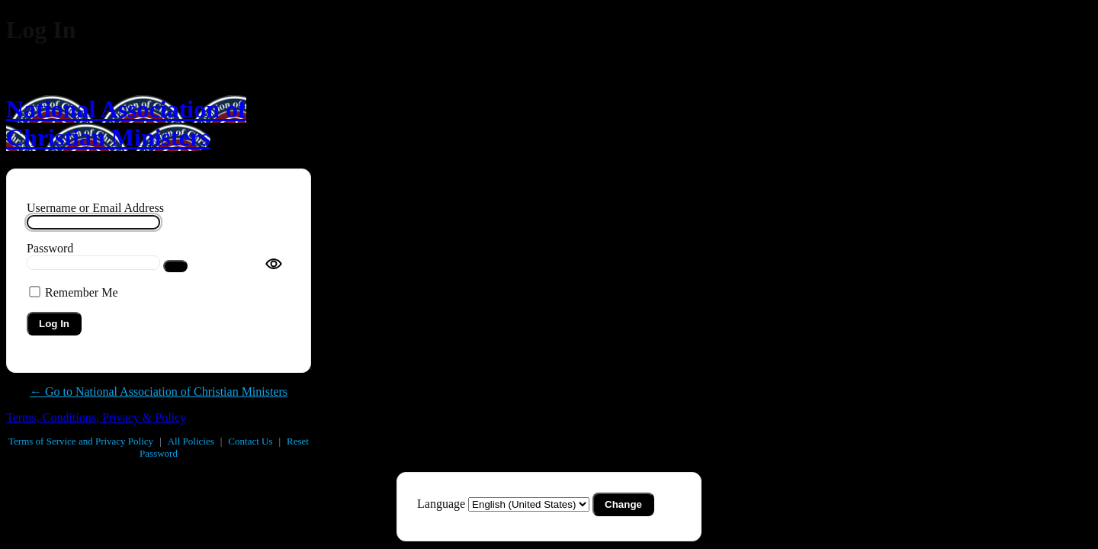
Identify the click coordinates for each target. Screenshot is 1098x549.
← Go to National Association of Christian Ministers (158, 391)
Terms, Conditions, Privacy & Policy (96, 417)
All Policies (191, 441)
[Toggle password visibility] (274, 264)
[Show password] (175, 266)
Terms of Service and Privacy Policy (80, 441)
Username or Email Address (95, 207)
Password (50, 248)
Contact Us (250, 441)
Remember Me (81, 292)
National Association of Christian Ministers (126, 123)
